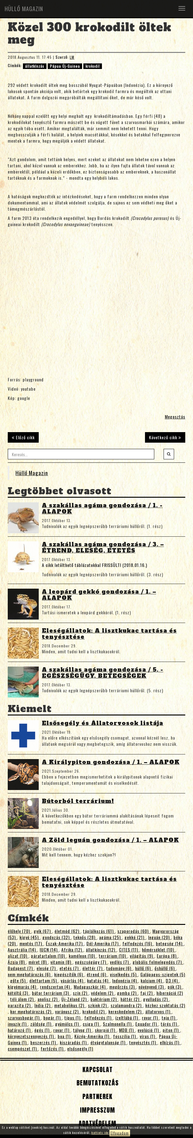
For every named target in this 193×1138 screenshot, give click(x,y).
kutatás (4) (98, 980)
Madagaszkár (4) (90, 986)
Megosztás (175, 416)
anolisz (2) (48, 999)
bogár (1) (52, 1017)
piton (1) (171, 1030)
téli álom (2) (22, 999)
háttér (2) (131, 999)
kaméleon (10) (82, 955)
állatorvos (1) (158, 1011)
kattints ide (100, 1132)
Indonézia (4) (125, 980)
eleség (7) (47, 968)
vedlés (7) (120, 962)
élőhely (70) (19, 931)
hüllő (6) (143, 968)
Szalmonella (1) (118, 1023)
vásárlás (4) (73, 980)
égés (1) (42, 1030)
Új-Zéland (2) (74, 999)
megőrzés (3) (122, 986)
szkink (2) (98, 1005)
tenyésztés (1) (143, 1042)
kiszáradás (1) (74, 1042)
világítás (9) (142, 955)
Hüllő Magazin (31, 473)
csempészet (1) (23, 1048)
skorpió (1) (105, 1030)
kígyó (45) (30, 937)
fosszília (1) (125, 1036)
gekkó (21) (135, 937)
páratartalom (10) (48, 955)
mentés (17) (31, 943)
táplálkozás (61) (99, 931)
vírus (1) (148, 1036)
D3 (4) (172, 980)
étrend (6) (97, 974)
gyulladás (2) (156, 999)
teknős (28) (85, 937)
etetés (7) (69, 968)
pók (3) (175, 986)
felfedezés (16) (137, 943)
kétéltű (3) (18, 993)
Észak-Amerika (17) (65, 943)
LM (72, 57)
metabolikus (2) (70, 1005)
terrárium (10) (113, 955)
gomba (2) (127, 993)
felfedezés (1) (98, 1017)
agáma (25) (110, 937)
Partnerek (96, 1096)
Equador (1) (146, 1023)
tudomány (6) (119, 968)
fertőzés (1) (53, 1048)
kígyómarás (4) (22, 986)
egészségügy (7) (91, 962)
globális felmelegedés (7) (158, 962)
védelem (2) (103, 993)
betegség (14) (170, 943)
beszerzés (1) (43, 1042)
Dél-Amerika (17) (103, 943)
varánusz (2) (67, 1011)
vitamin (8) (61, 962)
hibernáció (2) (169, 993)
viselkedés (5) (124, 974)
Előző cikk (23, 437)
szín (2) (81, 993)
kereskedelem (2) (125, 1011)
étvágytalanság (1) (108, 1042)
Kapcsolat (97, 1069)
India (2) (43, 1005)
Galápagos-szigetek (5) (162, 974)
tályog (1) (82, 1030)
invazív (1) (18, 1023)
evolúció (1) (149, 1030)
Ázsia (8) (17, 962)
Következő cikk (165, 437)
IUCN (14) (49, 949)
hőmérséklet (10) (158, 949)
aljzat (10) (18, 955)
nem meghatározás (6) (30, 974)
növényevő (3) (151, 986)
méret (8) (38, 962)
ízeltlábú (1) (127, 1017)
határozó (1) (20, 1030)
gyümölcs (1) (67, 1023)
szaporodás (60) (133, 931)
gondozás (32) (56, 937)
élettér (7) (93, 968)
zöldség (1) (41, 1023)
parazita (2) (20, 1005)
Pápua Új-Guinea (65, 66)
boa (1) (65, 1036)
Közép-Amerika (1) (92, 1036)
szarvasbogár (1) (24, 1017)
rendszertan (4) (55, 986)
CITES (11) (129, 949)
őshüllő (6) (165, 968)
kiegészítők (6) (69, 974)
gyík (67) (43, 931)
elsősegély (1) (80, 1048)
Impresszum (96, 1110)
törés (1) (169, 1023)
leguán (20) (159, 937)
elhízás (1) (170, 1042)
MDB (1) (127, 1030)
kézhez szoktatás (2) (165, 1005)
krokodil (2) (94, 1011)
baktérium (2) (104, 999)
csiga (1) (91, 1023)
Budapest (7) (21, 968)
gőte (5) (18, 980)
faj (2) (147, 993)
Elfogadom (120, 1133)
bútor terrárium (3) (51, 993)
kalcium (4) (152, 980)
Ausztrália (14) (22, 949)
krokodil (93, 66)
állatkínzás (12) (101, 949)
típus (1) (73, 1017)
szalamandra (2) (127, 1005)
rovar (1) (150, 1017)
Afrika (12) (72, 949)
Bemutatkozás (97, 1083)
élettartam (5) (43, 980)
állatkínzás (34, 66)
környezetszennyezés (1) (31, 1036)
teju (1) (169, 1017)
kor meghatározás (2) (31, 1011)
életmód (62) (68, 931)
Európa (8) (167, 955)
